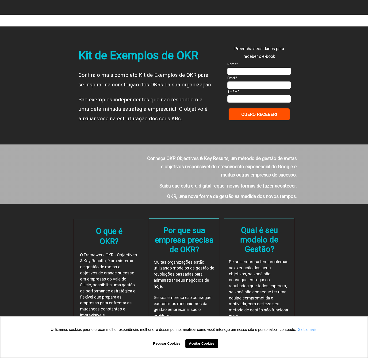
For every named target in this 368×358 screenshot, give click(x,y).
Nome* (232, 64)
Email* (232, 78)
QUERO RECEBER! (259, 114)
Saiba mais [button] (307, 330)
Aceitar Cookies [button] (202, 343)
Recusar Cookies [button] (166, 343)
